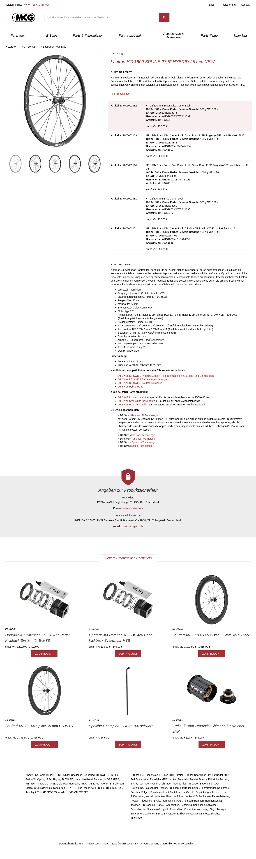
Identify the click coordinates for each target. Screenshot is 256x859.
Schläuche (199, 805)
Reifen (163, 787)
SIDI (36, 787)
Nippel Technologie (142, 445)
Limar (77, 779)
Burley (49, 775)
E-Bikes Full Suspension (144, 775)
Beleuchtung (152, 787)
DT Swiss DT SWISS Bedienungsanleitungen (143, 379)
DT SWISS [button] (28, 46)
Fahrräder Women (149, 783)
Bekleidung (137, 787)
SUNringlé (46, 787)
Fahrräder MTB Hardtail (163, 779)
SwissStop (59, 787)
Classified (89, 775)
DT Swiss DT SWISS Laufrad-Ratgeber (140, 383)
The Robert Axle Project (91, 787)
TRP (119, 787)
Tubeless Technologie (143, 438)
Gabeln (190, 792)
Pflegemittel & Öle (150, 800)
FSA (49, 779)
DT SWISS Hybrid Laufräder (133, 397)
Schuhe (215, 813)
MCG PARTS (111, 779)
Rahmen (199, 800)
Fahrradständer (220, 796)
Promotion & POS (172, 800)
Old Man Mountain (68, 783)
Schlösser (211, 805)
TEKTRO (71, 787)
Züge (212, 809)
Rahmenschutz (213, 800)
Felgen (145, 792)
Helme (215, 792)
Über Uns (241, 35)
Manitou (98, 779)
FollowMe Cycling (35, 779)
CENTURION (62, 775)
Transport (222, 809)
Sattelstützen (172, 805)
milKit (40, 783)
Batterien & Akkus (210, 783)
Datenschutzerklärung (71, 843)
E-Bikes (51, 35)
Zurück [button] (11, 46)
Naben (207, 796)
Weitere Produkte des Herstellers (128, 558)
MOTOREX (50, 783)
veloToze (63, 792)
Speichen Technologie (143, 442)
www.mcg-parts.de (133, 526)
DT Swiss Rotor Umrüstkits (133, 404)
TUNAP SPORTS (47, 792)
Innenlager (136, 817)
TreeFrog (111, 787)
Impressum (93, 843)
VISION (74, 792)
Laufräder (178, 796)
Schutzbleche (138, 809)
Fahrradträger (208, 787)
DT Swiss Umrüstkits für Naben (135, 401)
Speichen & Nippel (157, 809)
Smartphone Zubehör (142, 813)
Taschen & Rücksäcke (143, 805)
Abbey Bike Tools (35, 775)
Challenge (76, 775)
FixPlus (114, 775)
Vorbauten (190, 809)
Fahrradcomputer (189, 787)
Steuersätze (176, 809)
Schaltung (186, 805)
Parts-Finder (210, 35)
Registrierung (228, 4)
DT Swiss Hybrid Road (130, 386)
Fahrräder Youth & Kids (173, 783)
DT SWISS (102, 775)
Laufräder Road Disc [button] (53, 46)
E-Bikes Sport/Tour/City (198, 775)
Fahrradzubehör (130, 35)
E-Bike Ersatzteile (166, 813)
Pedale (135, 800)
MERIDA (30, 783)
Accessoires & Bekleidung (173, 35)
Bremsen (174, 787)
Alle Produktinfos (120, 93)
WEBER (84, 792)
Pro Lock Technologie (143, 435)
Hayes (56, 779)
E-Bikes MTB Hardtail (171, 775)
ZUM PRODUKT (44, 653)
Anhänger (193, 783)
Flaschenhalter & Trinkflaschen (167, 792)
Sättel (160, 805)
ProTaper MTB (103, 783)
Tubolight (31, 792)
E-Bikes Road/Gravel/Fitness (193, 813)
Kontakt (245, 4)
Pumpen (188, 800)
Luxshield (87, 779)
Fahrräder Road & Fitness (192, 779)
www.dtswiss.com (133, 508)
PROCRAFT (87, 783)
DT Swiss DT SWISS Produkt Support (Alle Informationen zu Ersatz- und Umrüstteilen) (166, 375)
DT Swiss (139, 415)
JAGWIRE (67, 779)
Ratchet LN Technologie (144, 415)
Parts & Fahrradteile (87, 35)
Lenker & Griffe (193, 796)
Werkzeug (202, 809)
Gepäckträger (203, 792)
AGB (105, 843)
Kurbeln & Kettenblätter (159, 796)
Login (212, 4)
